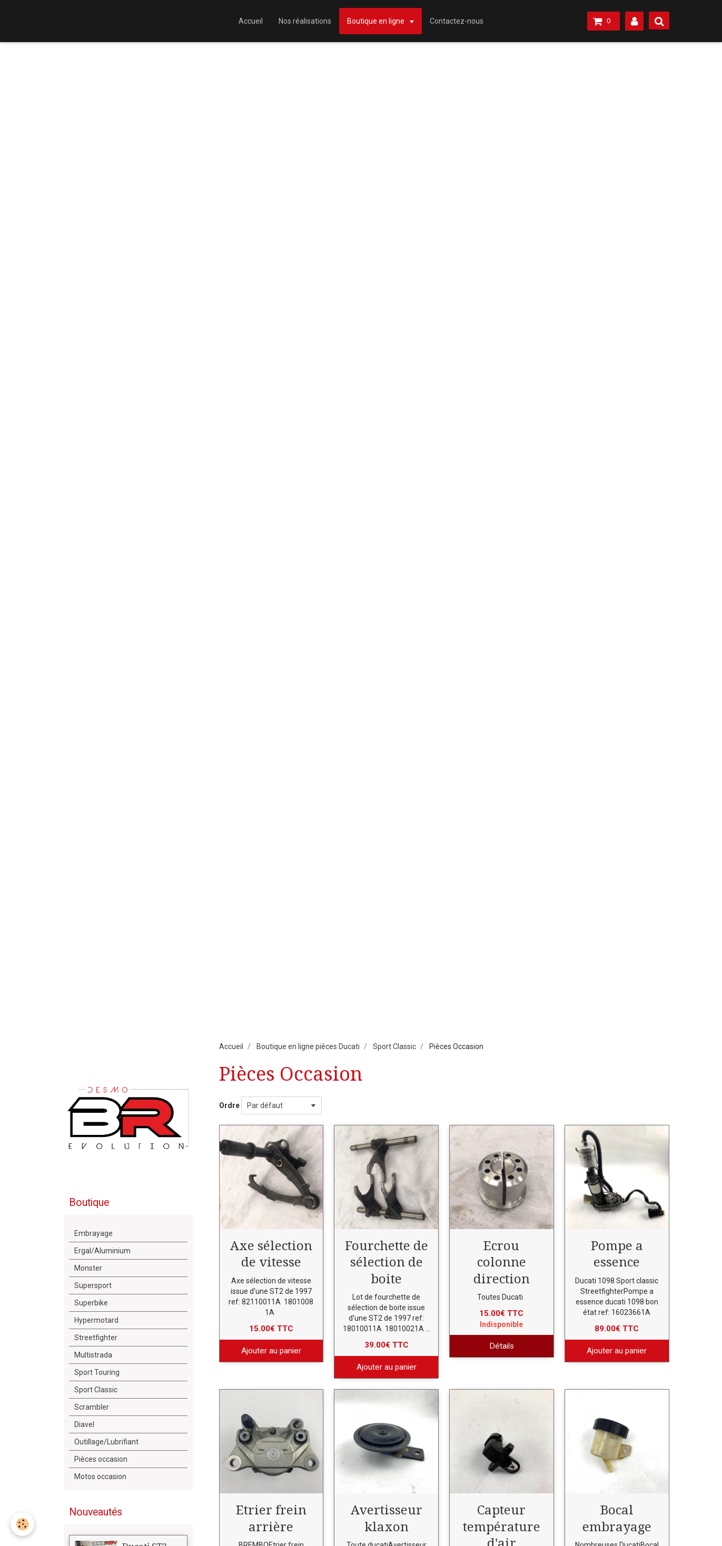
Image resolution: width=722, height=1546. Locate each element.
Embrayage (93, 1233)
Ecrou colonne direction (501, 1262)
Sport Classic (394, 1046)
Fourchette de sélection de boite (386, 1262)
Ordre (229, 1105)
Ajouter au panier (271, 1350)
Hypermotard (96, 1320)
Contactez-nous (456, 21)
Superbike (91, 1303)
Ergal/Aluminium (102, 1250)
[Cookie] (22, 1524)
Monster (88, 1268)
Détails (501, 1346)
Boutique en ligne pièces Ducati (308, 1046)
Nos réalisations (305, 21)
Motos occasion (100, 1476)
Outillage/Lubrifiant (106, 1442)
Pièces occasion (100, 1459)
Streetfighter (95, 1337)
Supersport (93, 1285)
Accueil (251, 21)
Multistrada (93, 1355)
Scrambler (91, 1407)
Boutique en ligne (376, 21)
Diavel (84, 1424)
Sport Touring (97, 1372)
